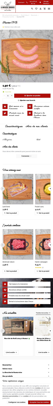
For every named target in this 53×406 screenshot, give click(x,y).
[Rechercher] (32, 8)
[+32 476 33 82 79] (32, 2)
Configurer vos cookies (16, 402)
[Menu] (49, 8)
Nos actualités (9, 313)
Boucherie (34, 15)
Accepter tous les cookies (39, 402)
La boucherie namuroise (11, 15)
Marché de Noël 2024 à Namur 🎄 (17, 338)
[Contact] (21, 2)
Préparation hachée (8, 17)
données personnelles (10, 396)
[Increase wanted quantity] (11, 96)
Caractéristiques (14, 126)
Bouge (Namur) (46, 2)
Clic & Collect (25, 15)
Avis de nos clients (37, 126)
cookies (38, 388)
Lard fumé (6, 206)
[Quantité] (8, 96)
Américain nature (8, 262)
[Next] (50, 189)
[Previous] (3, 189)
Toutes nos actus (42, 313)
